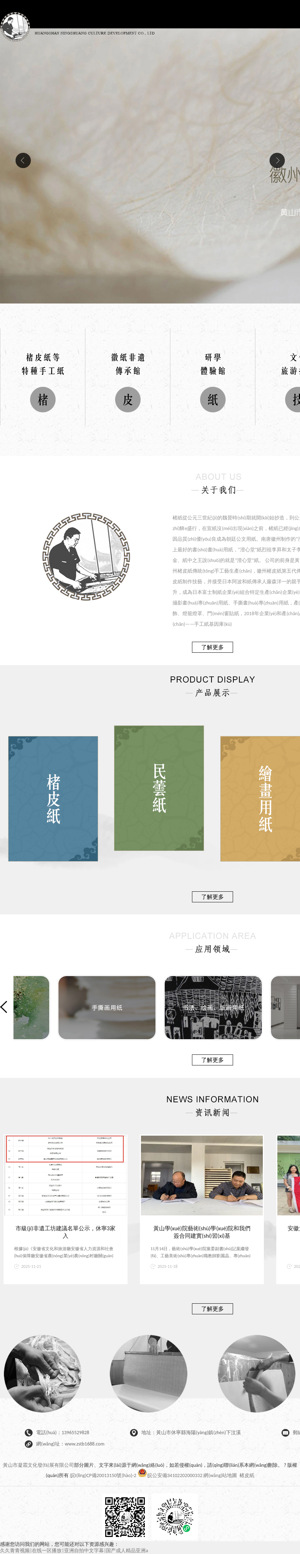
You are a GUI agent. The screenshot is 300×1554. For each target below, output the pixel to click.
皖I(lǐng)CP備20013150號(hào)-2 (103, 1475)
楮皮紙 (246, 1475)
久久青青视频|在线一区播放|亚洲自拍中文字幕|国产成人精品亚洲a (74, 1551)
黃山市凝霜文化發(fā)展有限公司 (38, 1465)
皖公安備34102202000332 (170, 1475)
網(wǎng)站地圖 (220, 1475)
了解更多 (212, 647)
